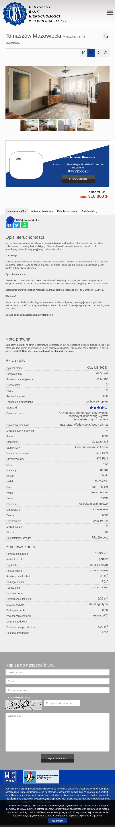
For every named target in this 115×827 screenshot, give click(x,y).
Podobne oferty (89, 211)
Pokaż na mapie (98, 53)
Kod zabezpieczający (19, 697)
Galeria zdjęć (91, 53)
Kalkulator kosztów (67, 211)
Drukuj (106, 53)
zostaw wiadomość (78, 179)
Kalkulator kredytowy (42, 211)
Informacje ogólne (16, 211)
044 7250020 (78, 171)
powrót (106, 37)
